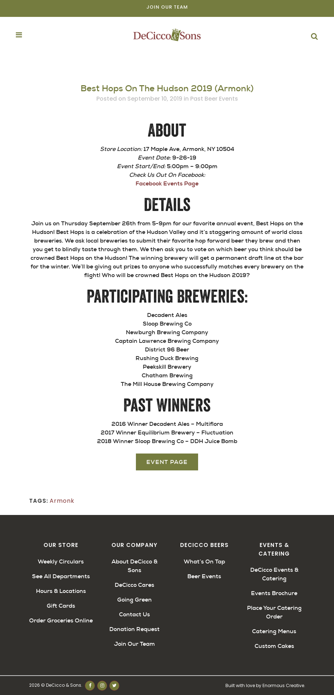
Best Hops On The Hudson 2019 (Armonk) (167, 88)
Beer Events (204, 576)
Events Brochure (274, 593)
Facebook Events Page (167, 183)
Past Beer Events (214, 99)
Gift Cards (61, 605)
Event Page (167, 462)
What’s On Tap (204, 561)
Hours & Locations (61, 591)
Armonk (62, 501)
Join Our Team (167, 7)
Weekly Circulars (61, 561)
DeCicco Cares (134, 585)
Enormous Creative (283, 685)
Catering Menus (274, 631)
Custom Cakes (274, 646)
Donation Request (134, 629)
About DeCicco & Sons (134, 566)
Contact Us (134, 614)
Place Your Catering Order (274, 612)
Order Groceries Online (61, 620)
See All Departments (61, 576)
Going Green (134, 599)
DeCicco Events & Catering (274, 574)
